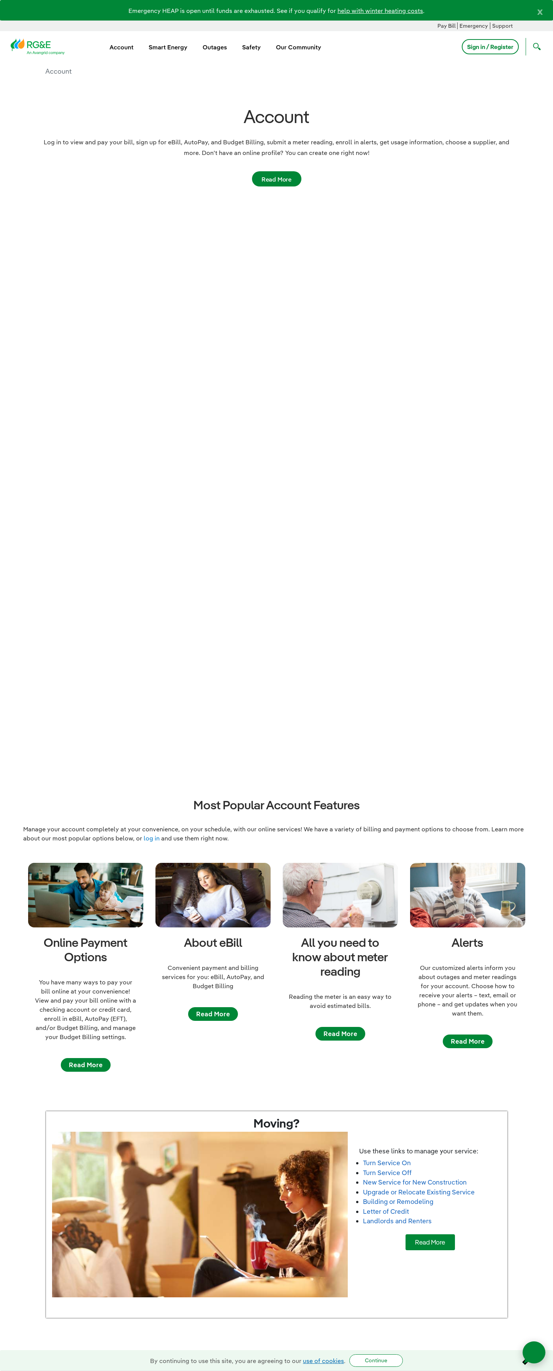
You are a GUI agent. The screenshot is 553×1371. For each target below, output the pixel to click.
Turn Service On (387, 751)
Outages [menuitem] (215, 47)
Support (502, 25)
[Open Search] (535, 46)
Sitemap (535, 1211)
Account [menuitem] (121, 47)
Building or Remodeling (398, 790)
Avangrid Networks (519, 1269)
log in (152, 426)
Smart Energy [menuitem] (168, 47)
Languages (531, 1230)
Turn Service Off (387, 760)
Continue (376, 1360)
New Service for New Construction (415, 770)
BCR (540, 1249)
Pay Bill (446, 25)
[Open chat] (534, 1352)
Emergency (474, 25)
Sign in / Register (490, 47)
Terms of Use (528, 1240)
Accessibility (528, 1259)
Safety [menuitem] (251, 47)
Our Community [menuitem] (298, 47)
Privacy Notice (525, 1220)
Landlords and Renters (397, 809)
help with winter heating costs (380, 10)
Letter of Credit (386, 799)
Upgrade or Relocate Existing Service (419, 780)
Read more (85, 1141)
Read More (276, 179)
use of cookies (323, 1361)
